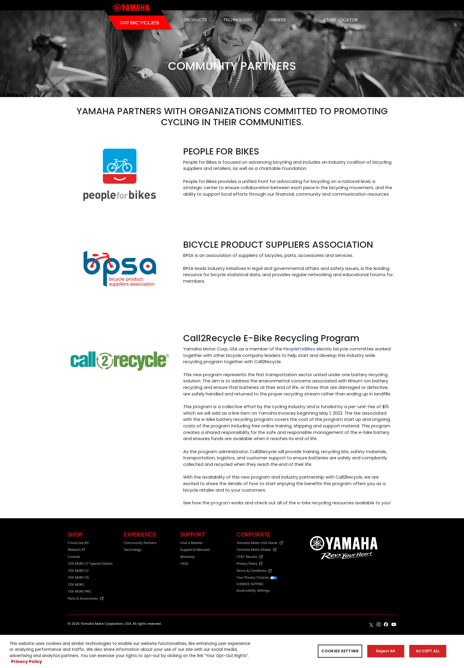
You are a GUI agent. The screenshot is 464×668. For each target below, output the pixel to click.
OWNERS (277, 20)
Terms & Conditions (254, 571)
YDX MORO (76, 584)
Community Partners (140, 543)
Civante (74, 557)
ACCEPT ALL (427, 651)
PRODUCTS (196, 20)
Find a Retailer (191, 543)
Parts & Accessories (86, 598)
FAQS (184, 563)
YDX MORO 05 (78, 577)
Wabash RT (76, 550)
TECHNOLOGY (237, 20)
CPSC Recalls (249, 557)
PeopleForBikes (299, 349)
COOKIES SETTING (249, 584)
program (220, 503)
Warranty (187, 557)
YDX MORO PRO (79, 591)
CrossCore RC (78, 543)
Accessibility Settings (253, 590)
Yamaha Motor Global (256, 550)
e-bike (304, 503)
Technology (132, 550)
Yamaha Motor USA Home (259, 543)
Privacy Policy (249, 563)
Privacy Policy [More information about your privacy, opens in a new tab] (26, 661)
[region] (232, 651)
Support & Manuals (195, 550)
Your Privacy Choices (256, 577)
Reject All (385, 651)
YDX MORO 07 (78, 571)
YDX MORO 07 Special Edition (90, 563)
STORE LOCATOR (340, 20)
